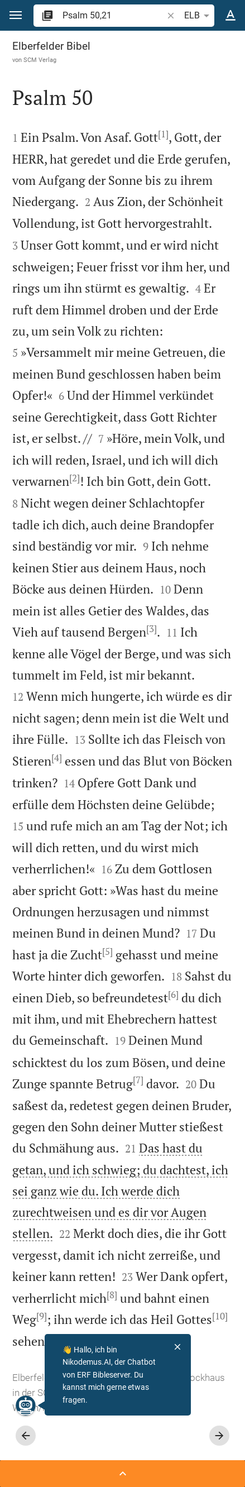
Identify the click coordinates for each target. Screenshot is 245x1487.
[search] (113, 15)
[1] (163, 134)
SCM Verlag (39, 60)
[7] (138, 1080)
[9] (41, 1316)
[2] (74, 478)
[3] (151, 629)
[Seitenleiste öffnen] (122, 1473)
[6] (173, 994)
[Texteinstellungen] (230, 15)
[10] (220, 1316)
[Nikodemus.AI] (26, 1405)
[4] (56, 758)
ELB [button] (198, 15)
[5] (107, 951)
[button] (15, 15)
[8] (112, 1295)
